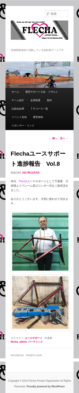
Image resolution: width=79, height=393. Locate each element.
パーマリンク (35, 341)
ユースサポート (33, 338)
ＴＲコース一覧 (39, 108)
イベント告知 (19, 117)
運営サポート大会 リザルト (41, 91)
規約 (49, 100)
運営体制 (38, 117)
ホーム (15, 91)
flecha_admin (19, 341)
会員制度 (35, 100)
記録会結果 (18, 108)
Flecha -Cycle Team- (39, 34)
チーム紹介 (18, 100)
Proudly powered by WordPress (46, 386)
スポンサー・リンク (23, 125)
